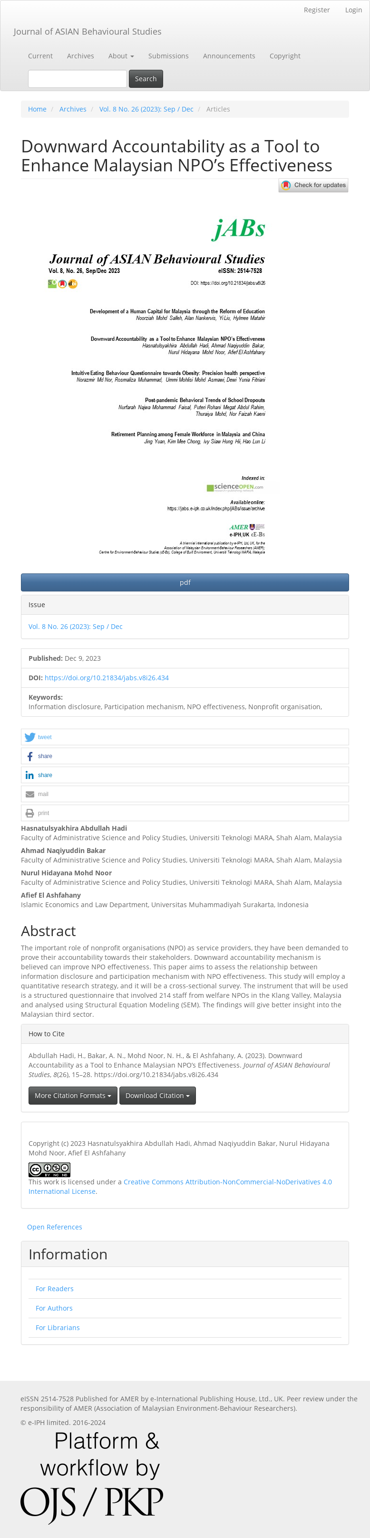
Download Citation (158, 1095)
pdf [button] (185, 582)
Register (317, 9)
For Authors (54, 1308)
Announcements (229, 55)
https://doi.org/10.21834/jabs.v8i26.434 (107, 677)
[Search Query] (77, 79)
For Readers (55, 1288)
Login (353, 9)
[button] (185, 737)
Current (40, 55)
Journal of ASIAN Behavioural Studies (88, 31)
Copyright (285, 55)
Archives (80, 55)
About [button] (121, 55)
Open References (54, 1226)
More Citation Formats (73, 1095)
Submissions (168, 55)
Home (37, 108)
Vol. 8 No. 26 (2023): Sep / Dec (146, 108)
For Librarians (58, 1327)
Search (146, 78)
